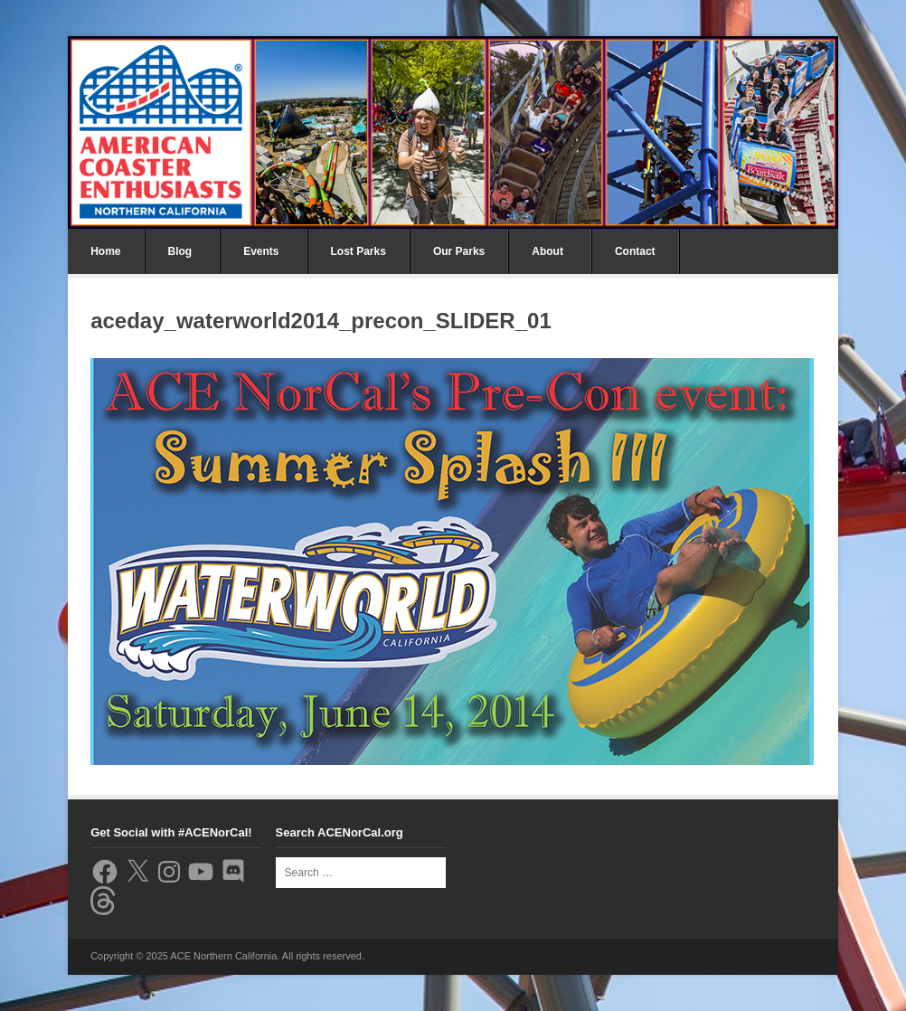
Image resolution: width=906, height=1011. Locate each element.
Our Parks (459, 251)
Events (260, 251)
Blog (180, 251)
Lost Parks (358, 251)
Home (105, 251)
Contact (635, 251)
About (547, 251)
